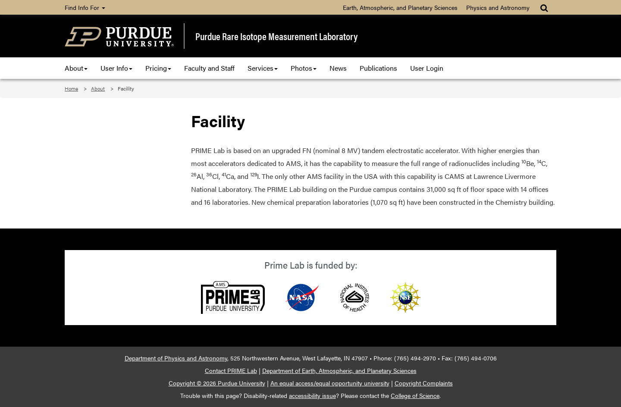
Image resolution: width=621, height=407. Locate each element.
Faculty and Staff (209, 68)
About (76, 68)
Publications (378, 68)
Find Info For (85, 7)
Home (71, 88)
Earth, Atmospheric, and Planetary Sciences (400, 7)
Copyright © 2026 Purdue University (217, 383)
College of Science (415, 395)
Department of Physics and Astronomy (176, 358)
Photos (304, 68)
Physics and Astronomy (498, 7)
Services (263, 68)
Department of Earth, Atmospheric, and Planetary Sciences (339, 370)
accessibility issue (312, 395)
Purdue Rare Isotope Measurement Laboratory (276, 36)
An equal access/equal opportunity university (329, 383)
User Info (116, 68)
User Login (426, 68)
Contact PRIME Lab (231, 370)
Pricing (158, 68)
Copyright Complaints (424, 383)
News (338, 68)
